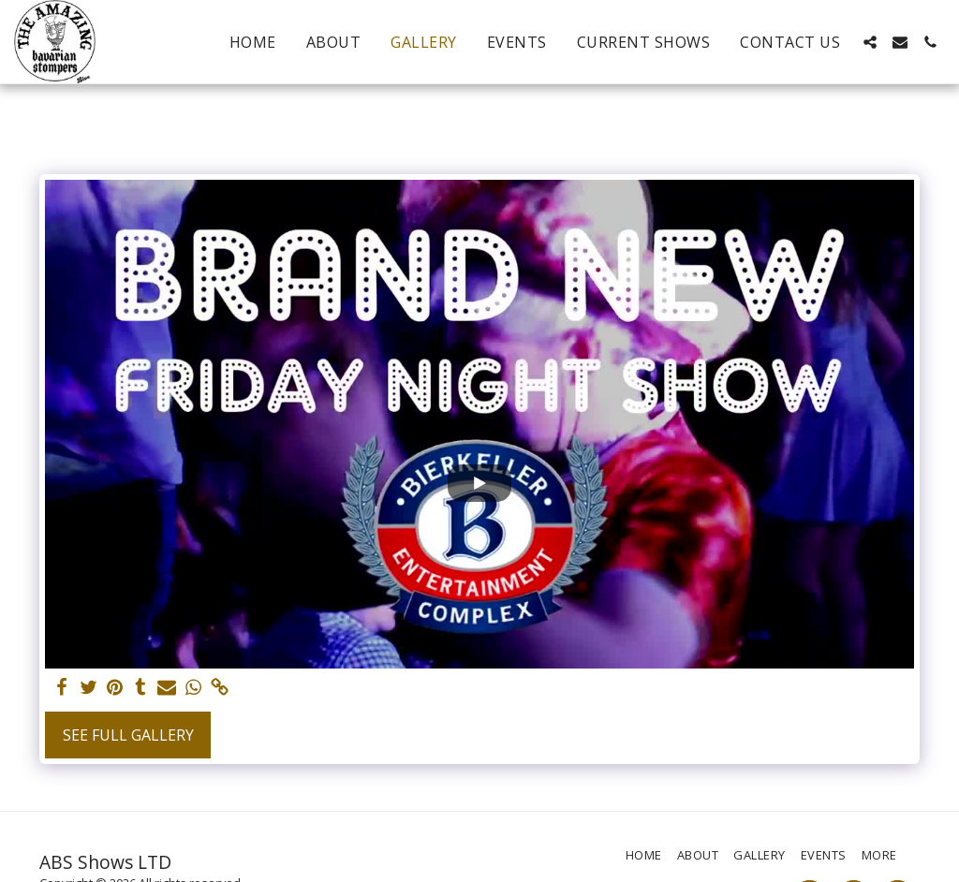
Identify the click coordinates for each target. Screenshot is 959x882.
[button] (870, 42)
